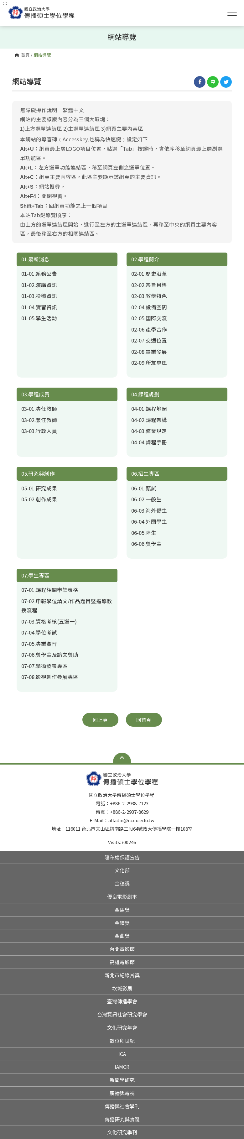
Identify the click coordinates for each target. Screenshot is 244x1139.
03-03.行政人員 (39, 431)
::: (5, 2)
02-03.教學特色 (149, 296)
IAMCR (122, 1066)
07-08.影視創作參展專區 (49, 677)
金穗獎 (122, 883)
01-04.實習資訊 (39, 307)
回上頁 (100, 720)
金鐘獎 (122, 923)
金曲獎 (122, 935)
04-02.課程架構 (149, 420)
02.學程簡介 (145, 259)
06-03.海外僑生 (149, 510)
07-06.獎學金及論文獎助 (49, 654)
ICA (122, 1054)
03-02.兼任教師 (39, 420)
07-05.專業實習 (39, 643)
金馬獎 (122, 909)
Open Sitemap (122, 758)
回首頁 (143, 720)
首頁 (25, 55)
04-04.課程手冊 (149, 442)
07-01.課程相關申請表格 (49, 589)
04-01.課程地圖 (149, 408)
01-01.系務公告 (39, 273)
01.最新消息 (35, 259)
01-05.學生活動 (39, 318)
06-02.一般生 (146, 499)
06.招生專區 (145, 473)
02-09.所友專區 (149, 362)
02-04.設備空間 (149, 307)
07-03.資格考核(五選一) (49, 621)
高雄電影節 (122, 962)
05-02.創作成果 (39, 499)
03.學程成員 (35, 394)
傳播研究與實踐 (122, 1119)
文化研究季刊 (122, 1132)
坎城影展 (122, 988)
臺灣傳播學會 (122, 1001)
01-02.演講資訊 (39, 285)
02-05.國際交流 (149, 318)
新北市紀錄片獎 (122, 975)
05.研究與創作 (38, 473)
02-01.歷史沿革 (149, 273)
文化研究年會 (122, 1027)
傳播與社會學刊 (122, 1106)
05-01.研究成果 (39, 488)
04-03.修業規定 (149, 431)
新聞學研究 (122, 1080)
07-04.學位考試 (39, 632)
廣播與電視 (122, 1093)
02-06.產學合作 (149, 329)
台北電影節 (122, 949)
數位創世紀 (122, 1040)
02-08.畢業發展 (149, 351)
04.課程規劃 (145, 394)
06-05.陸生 (143, 532)
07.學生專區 (35, 575)
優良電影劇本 (122, 896)
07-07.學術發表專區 (44, 666)
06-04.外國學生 (149, 521)
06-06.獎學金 (146, 543)
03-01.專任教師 (39, 408)
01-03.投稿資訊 (39, 296)
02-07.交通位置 (149, 340)
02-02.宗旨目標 (149, 285)
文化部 (122, 870)
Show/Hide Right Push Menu (232, 13)
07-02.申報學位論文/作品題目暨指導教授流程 (66, 605)
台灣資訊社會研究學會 (122, 1014)
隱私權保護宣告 (122, 857)
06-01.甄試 (143, 488)
